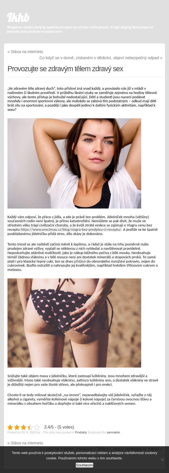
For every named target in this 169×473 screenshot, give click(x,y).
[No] (162, 459)
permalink (113, 432)
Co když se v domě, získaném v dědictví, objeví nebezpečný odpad (101, 57)
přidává (79, 261)
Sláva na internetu (25, 51)
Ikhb (18, 17)
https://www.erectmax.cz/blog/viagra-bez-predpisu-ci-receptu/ (71, 229)
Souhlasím (84, 465)
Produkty (81, 432)
